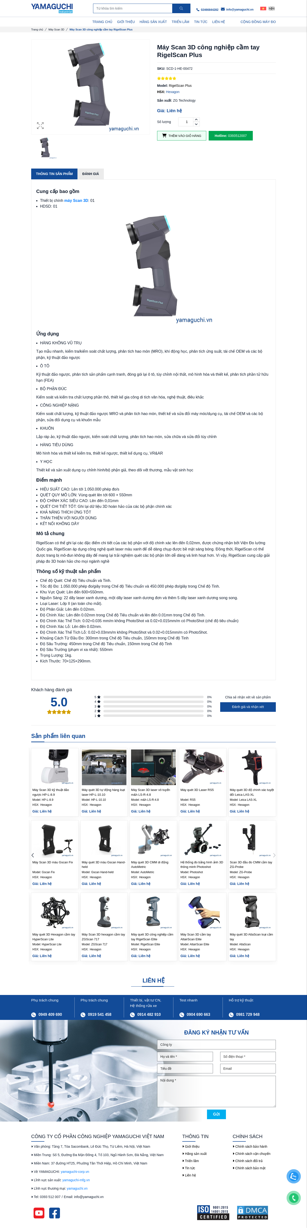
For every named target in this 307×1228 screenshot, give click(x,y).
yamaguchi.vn (77, 1188)
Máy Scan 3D (56, 29)
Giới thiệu (190, 1146)
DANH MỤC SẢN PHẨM (56, 22)
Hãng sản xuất (194, 1154)
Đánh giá (90, 174)
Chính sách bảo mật (249, 1168)
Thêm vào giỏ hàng (181, 136)
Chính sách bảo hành (250, 1146)
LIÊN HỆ (218, 22)
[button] (274, 855)
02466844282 (207, 10)
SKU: (161, 68)
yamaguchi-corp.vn (75, 1172)
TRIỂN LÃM (180, 22)
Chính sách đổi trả (248, 1161)
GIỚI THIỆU (126, 22)
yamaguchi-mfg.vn (76, 1180)
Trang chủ (37, 29)
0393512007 (231, 135)
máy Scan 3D (76, 201)
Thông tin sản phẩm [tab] (54, 174)
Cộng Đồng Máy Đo (258, 22)
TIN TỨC (200, 22)
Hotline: (221, 136)
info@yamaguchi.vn (237, 9)
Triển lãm (190, 1161)
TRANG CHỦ (102, 22)
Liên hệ (189, 1175)
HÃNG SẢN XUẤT (153, 22)
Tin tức (188, 1168)
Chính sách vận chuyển (252, 1154)
